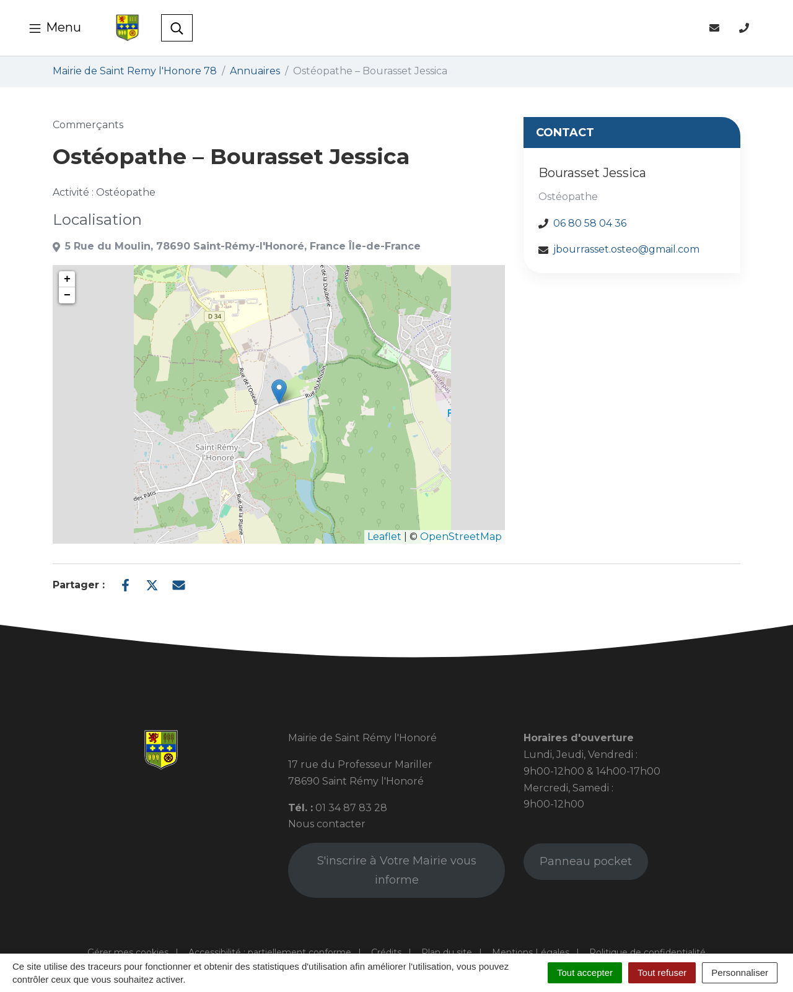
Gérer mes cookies (128, 952)
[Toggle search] (177, 27)
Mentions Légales (530, 952)
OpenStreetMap (461, 536)
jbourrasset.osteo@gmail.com (626, 249)
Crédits (386, 952)
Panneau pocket (586, 861)
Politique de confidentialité (647, 952)
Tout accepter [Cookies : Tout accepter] (585, 972)
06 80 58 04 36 (589, 223)
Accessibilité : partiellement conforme (269, 952)
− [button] (67, 295)
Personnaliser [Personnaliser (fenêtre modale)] (739, 972)
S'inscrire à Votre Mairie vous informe (396, 870)
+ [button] (67, 279)
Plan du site (446, 952)
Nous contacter (327, 824)
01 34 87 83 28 (351, 808)
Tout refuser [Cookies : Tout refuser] (661, 972)
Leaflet (384, 536)
